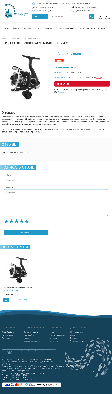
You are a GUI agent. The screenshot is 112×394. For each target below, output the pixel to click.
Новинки (17, 28)
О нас (51, 332)
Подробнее (62, 92)
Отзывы (101, 28)
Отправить (25, 232)
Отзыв (9, 187)
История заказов (9, 335)
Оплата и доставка (66, 28)
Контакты (53, 338)
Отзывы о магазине (32, 341)
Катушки (15, 39)
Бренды (38, 28)
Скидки (27, 28)
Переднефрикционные (32, 39)
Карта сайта (29, 335)
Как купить (49, 28)
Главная (4, 39)
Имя (8, 175)
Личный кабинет (8, 332)
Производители (76, 332)
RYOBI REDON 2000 (10, 291)
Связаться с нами (31, 332)
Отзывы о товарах (77, 341)
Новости (91, 28)
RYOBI (74, 67)
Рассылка (6, 338)
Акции (7, 28)
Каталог (27, 338)
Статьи (81, 28)
